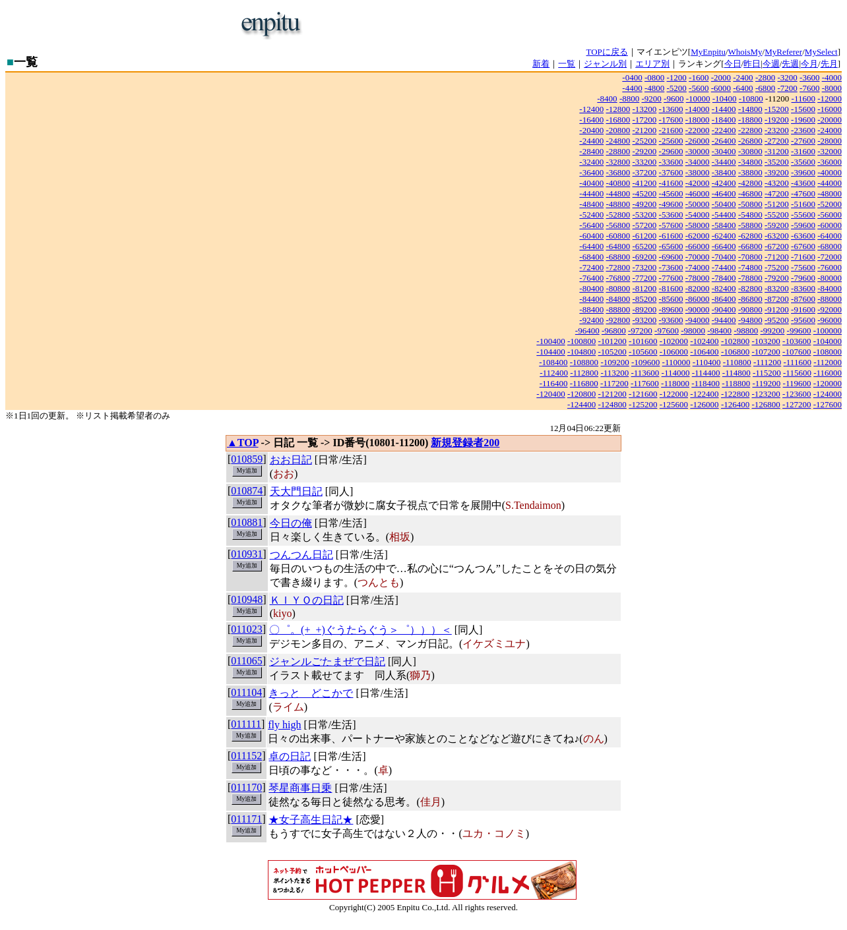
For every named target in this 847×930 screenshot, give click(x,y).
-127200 (796, 404)
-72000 (829, 257)
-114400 (706, 373)
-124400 (581, 404)
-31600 (803, 151)
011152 (246, 755)
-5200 (677, 88)
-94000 (697, 320)
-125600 (674, 404)
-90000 (697, 309)
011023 (246, 629)
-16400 (591, 120)
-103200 (765, 341)
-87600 (803, 299)
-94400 (724, 320)
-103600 (796, 341)
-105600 (643, 352)
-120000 (827, 383)
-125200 (643, 404)
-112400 (554, 373)
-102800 (735, 341)
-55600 (803, 214)
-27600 (803, 141)
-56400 (591, 225)
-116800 (584, 383)
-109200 (614, 362)
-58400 (724, 225)
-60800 (618, 236)
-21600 (671, 130)
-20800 (618, 130)
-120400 (550, 394)
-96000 (829, 320)
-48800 (618, 204)
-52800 (618, 214)
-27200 (777, 141)
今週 (771, 64)
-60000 (829, 225)
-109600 (645, 362)
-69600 (671, 257)
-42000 (697, 183)
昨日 (752, 64)
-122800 (735, 394)
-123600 (796, 394)
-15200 (777, 109)
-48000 (829, 193)
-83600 (803, 288)
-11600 (803, 98)
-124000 (827, 394)
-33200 (645, 162)
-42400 (724, 183)
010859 (247, 459)
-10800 (751, 98)
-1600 (698, 77)
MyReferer (783, 52)
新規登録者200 (465, 442)
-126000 (704, 404)
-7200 (787, 88)
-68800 (618, 257)
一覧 (566, 64)
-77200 (645, 278)
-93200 (645, 320)
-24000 (829, 130)
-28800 (618, 151)
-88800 (618, 309)
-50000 (697, 204)
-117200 (614, 383)
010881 (247, 522)
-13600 (671, 109)
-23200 (777, 130)
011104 (246, 692)
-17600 (671, 120)
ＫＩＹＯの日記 (307, 600)
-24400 (591, 141)
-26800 (750, 141)
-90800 (750, 309)
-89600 (671, 309)
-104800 (581, 352)
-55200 (777, 214)
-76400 (591, 278)
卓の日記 (289, 756)
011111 (246, 724)
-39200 (777, 172)
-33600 (671, 162)
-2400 (743, 77)
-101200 (612, 341)
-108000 (827, 352)
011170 (246, 787)
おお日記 (291, 459)
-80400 (591, 288)
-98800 (746, 330)
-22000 (697, 130)
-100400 (550, 341)
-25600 (671, 141)
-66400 (724, 246)
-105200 (612, 352)
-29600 (671, 151)
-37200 (645, 172)
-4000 (832, 77)
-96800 (614, 330)
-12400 (591, 109)
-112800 (584, 373)
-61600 (671, 236)
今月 (809, 64)
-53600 (671, 214)
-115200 (767, 373)
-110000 (676, 362)
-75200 (777, 267)
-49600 (671, 204)
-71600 (803, 257)
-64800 (618, 246)
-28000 (829, 141)
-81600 (671, 288)
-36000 (829, 162)
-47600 (803, 193)
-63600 (803, 236)
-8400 (607, 98)
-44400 (591, 193)
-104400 (550, 352)
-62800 (750, 236)
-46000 (697, 193)
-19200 (777, 120)
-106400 (704, 352)
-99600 (799, 330)
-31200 (777, 151)
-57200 (645, 225)
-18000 (697, 120)
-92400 (591, 320)
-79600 (803, 278)
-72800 (618, 267)
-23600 (803, 130)
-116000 (827, 373)
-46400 (724, 193)
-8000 (832, 88)
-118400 (705, 383)
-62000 (697, 236)
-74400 (724, 267)
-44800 (618, 193)
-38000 (697, 172)
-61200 (645, 236)
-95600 (803, 320)
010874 (247, 490)
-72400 (591, 267)
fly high (284, 724)
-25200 (645, 141)
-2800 (765, 77)
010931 (247, 554)
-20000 (829, 120)
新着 (540, 64)
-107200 (765, 352)
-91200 (777, 309)
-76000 (829, 267)
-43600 (803, 183)
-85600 (671, 299)
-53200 (645, 214)
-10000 (698, 98)
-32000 (829, 151)
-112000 (827, 362)
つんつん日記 (301, 554)
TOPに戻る (607, 52)
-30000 (697, 151)
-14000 (697, 109)
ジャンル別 (605, 64)
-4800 (654, 88)
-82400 (724, 288)
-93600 (671, 320)
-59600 (803, 225)
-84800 (618, 299)
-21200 (645, 130)
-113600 (645, 373)
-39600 (803, 172)
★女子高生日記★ (310, 819)
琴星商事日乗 (300, 788)
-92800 (618, 320)
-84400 (591, 299)
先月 (829, 64)
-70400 (724, 257)
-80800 (618, 288)
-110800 (737, 362)
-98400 (719, 330)
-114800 (736, 373)
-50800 (750, 204)
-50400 (724, 204)
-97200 (640, 330)
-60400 (591, 236)
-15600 (803, 109)
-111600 (797, 362)
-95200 (777, 320)
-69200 (645, 257)
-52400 (591, 214)
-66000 (697, 246)
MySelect (821, 52)
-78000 (697, 278)
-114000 (676, 373)
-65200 (645, 246)
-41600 (671, 183)
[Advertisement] (467, 25)
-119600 (797, 383)
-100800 (581, 341)
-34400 (724, 162)
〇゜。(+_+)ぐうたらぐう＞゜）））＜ (360, 629)
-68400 (591, 257)
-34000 (697, 162)
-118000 (675, 383)
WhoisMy (745, 52)
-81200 (645, 288)
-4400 (632, 88)
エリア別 (652, 64)
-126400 (735, 404)
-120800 (581, 394)
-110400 (707, 362)
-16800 (618, 120)
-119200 (766, 383)
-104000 (827, 341)
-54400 (724, 214)
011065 (246, 660)
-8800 (629, 98)
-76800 (618, 278)
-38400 (724, 172)
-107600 (796, 352)
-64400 (591, 246)
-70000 (697, 257)
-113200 (614, 373)
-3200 (787, 77)
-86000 (697, 299)
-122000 (674, 394)
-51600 (803, 204)
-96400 (587, 330)
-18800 (750, 120)
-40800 (618, 183)
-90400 (724, 309)
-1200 (677, 77)
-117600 (645, 383)
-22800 (750, 130)
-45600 (671, 193)
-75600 (803, 267)
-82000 (697, 288)
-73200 (645, 267)
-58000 (697, 225)
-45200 (645, 193)
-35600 (803, 162)
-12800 (618, 109)
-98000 (693, 330)
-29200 (645, 151)
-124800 (612, 404)
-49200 (645, 204)
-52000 (829, 204)
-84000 (829, 288)
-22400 (724, 130)
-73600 (671, 267)
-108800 (584, 362)
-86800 (750, 299)
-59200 (777, 225)
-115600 (797, 373)
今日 (732, 64)
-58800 (750, 225)
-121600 (643, 394)
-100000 (827, 330)
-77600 (671, 278)
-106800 (735, 352)
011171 (246, 819)
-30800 (750, 151)
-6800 (765, 88)
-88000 (829, 299)
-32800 (618, 162)
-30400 (724, 151)
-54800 (750, 214)
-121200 (612, 394)
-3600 (809, 77)
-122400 (704, 394)
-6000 (721, 88)
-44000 (829, 183)
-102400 (704, 341)
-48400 (591, 204)
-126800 (765, 404)
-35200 (777, 162)
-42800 (750, 183)
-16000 (829, 109)
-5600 (698, 88)
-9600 (673, 98)
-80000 (829, 278)
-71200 (777, 257)
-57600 (671, 225)
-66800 (750, 246)
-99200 (772, 330)
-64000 (829, 236)
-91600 (803, 309)
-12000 (829, 98)
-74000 (697, 267)
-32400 (591, 162)
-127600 (827, 404)
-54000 (697, 214)
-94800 (750, 320)
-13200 (645, 109)
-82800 (750, 288)
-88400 (591, 309)
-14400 (724, 109)
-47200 (777, 193)
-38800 (750, 172)
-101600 (643, 341)
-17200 (645, 120)
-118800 (736, 383)
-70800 (750, 257)
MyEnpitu (708, 52)
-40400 (591, 183)
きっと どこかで (310, 693)
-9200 (651, 98)
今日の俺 (291, 523)
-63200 (777, 236)
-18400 (724, 120)
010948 (247, 599)
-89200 (645, 309)
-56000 (829, 214)
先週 (790, 64)
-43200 (777, 183)
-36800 (618, 172)
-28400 (591, 151)
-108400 (553, 362)
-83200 (777, 288)
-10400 (724, 98)
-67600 (803, 246)
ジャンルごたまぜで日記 (327, 661)
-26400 (724, 141)
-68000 (829, 246)
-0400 (632, 77)
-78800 (750, 278)
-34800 (750, 162)
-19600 (803, 120)
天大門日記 (296, 491)
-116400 (554, 383)
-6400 (743, 88)
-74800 (750, 267)
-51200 (777, 204)
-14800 (750, 109)
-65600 (671, 246)
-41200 (645, 183)
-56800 (618, 225)
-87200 (777, 299)
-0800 (654, 77)
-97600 (666, 330)
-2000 (721, 77)
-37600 (671, 172)
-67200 (777, 246)
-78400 (724, 278)
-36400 (591, 172)
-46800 (750, 193)
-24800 (618, 141)
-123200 (765, 394)
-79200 (777, 278)
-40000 (829, 172)
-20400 (591, 130)
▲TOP (243, 442)
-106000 (674, 352)
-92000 (829, 309)
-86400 (724, 299)
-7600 (809, 88)
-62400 (724, 236)
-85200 (645, 299)
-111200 (767, 362)
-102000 (674, 341)
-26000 (697, 141)
